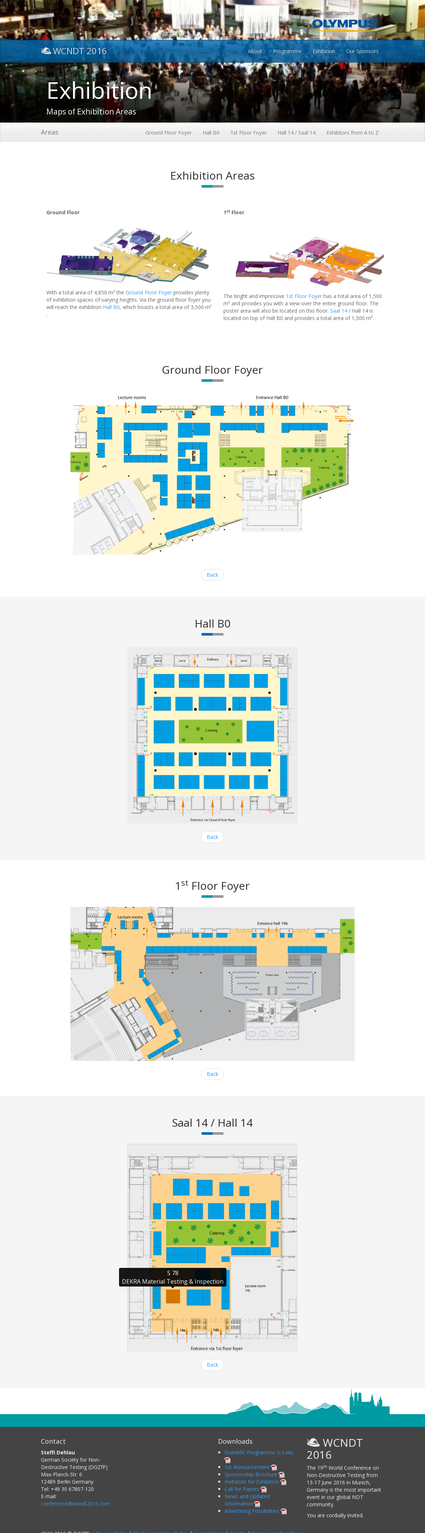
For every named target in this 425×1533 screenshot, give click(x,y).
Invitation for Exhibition (255, 1481)
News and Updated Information (247, 1500)
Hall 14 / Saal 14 (296, 132)
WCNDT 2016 (74, 50)
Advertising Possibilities (256, 1510)
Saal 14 (338, 310)
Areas (49, 132)
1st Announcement (251, 1467)
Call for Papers (246, 1488)
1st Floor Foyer (248, 132)
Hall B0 (211, 132)
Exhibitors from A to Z (352, 132)
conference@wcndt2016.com (75, 1503)
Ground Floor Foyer (168, 132)
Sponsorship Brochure (254, 1474)
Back (212, 574)
